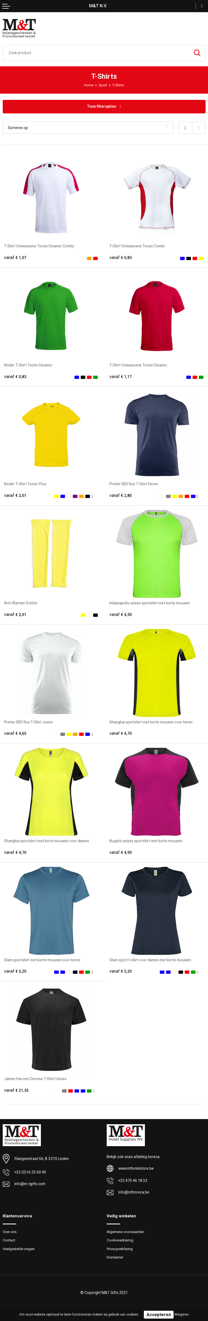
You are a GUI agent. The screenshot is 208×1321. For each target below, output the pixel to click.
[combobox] (96, 53)
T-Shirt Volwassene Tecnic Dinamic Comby (39, 246)
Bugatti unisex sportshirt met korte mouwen (145, 841)
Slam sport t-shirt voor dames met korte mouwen (150, 960)
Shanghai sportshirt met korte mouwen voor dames (46, 841)
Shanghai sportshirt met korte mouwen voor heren (151, 722)
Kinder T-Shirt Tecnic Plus (25, 484)
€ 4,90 (120, 852)
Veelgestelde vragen (19, 1249)
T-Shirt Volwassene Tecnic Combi (137, 246)
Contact (9, 1240)
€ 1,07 (15, 257)
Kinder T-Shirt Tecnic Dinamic (28, 365)
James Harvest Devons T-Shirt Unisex (35, 1079)
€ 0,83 (120, 257)
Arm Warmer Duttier (21, 603)
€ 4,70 (120, 733)
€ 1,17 (120, 376)
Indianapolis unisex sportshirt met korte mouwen (149, 603)
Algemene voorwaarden (125, 1232)
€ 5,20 (15, 971)
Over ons (10, 1232)
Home (88, 85)
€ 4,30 (120, 614)
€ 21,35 (16, 1090)
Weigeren (181, 1314)
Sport (103, 85)
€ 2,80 (120, 495)
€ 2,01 (15, 495)
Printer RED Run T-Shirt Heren (133, 484)
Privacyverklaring (120, 1249)
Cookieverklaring (120, 1240)
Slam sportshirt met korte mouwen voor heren (42, 960)
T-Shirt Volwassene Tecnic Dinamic (138, 365)
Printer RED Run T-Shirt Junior (28, 722)
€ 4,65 (15, 733)
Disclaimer (115, 1257)
